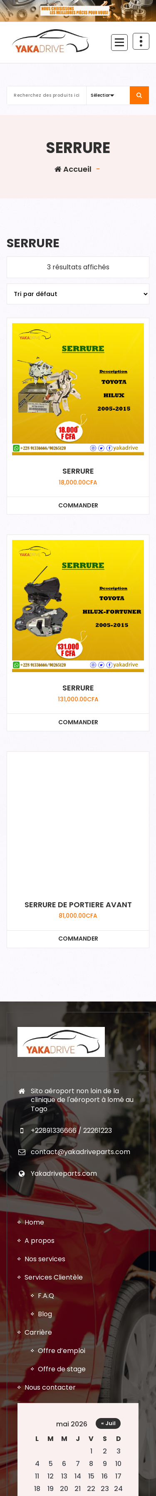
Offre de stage (62, 1369)
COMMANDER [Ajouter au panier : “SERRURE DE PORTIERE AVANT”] (78, 938)
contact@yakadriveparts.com (80, 1152)
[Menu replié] (119, 42)
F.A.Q (46, 1295)
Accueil (73, 169)
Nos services (45, 1259)
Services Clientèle (54, 1277)
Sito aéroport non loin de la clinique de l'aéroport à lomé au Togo (82, 1100)
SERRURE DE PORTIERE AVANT (78, 904)
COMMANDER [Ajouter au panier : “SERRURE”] (78, 505)
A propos (39, 1240)
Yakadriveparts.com (64, 1173)
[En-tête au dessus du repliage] (141, 41)
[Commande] (78, 294)
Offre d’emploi (61, 1350)
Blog (45, 1314)
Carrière (38, 1332)
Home (34, 1222)
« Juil (108, 1423)
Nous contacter (50, 1387)
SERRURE (78, 471)
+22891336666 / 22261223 (71, 1130)
